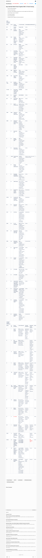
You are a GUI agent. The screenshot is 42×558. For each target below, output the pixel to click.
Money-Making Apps (9, 3)
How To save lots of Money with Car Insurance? (12, 545)
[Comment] (9, 557)
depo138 (7, 512)
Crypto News (21, 3)
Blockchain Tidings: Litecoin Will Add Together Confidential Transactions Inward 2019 (17, 523)
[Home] (7, 557)
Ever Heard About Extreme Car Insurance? (12, 519)
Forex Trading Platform (16, 3)
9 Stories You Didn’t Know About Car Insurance (12, 530)
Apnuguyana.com (8, 1)
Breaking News (31, 3)
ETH (27, 3)
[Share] (33, 557)
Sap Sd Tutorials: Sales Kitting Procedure (11, 538)
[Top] (35, 557)
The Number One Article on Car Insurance (11, 534)
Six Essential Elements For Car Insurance (11, 549)
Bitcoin (25, 3)
